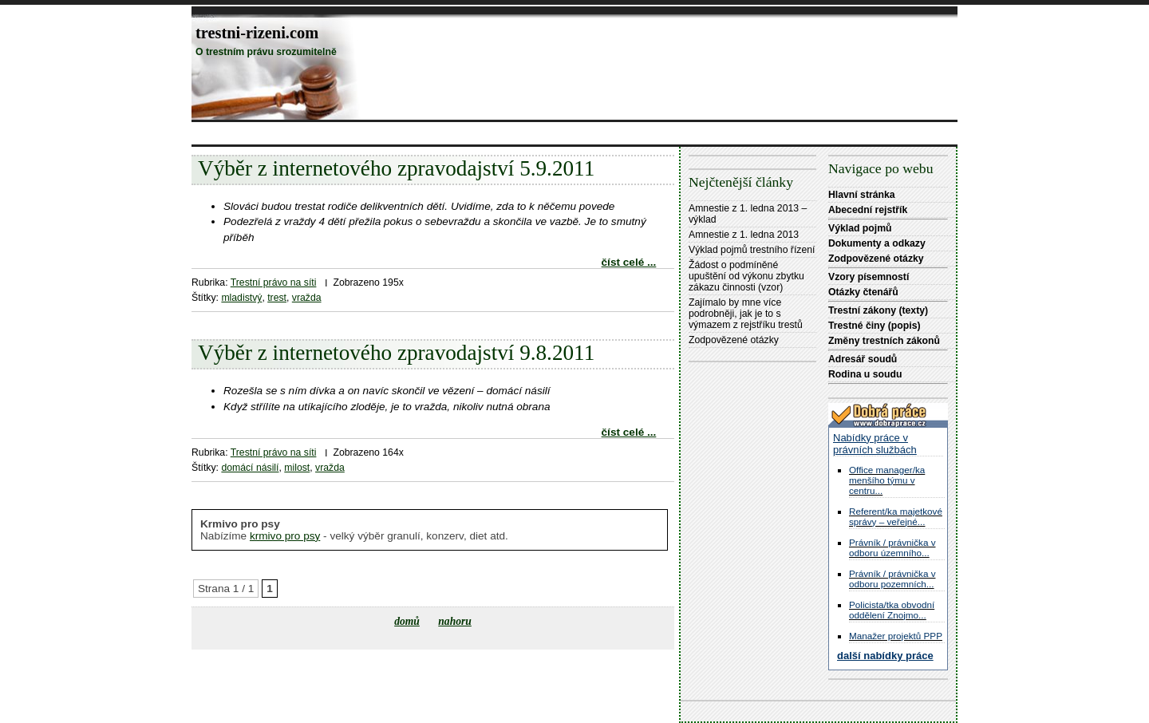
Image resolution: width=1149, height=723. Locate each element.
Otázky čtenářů (863, 292)
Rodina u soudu (865, 374)
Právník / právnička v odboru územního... (892, 547)
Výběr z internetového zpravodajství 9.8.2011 (396, 353)
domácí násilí (249, 467)
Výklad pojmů (860, 228)
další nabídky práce (885, 656)
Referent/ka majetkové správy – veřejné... (895, 516)
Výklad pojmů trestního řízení (752, 249)
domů (407, 621)
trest (276, 297)
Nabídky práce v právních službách (875, 444)
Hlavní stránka (861, 194)
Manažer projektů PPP (895, 635)
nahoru (455, 621)
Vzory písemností (868, 276)
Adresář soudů (862, 359)
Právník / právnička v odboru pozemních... (892, 578)
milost (297, 467)
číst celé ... (629, 262)
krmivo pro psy (285, 536)
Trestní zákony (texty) (878, 310)
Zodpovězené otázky (734, 340)
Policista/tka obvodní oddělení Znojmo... (891, 609)
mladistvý (241, 297)
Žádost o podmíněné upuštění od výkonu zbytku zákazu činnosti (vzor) (746, 276)
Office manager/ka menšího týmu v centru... (887, 480)
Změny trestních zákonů (884, 340)
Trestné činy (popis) (874, 325)
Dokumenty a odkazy (877, 243)
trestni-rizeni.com (256, 32)
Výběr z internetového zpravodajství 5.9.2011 (396, 168)
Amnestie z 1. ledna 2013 (744, 234)
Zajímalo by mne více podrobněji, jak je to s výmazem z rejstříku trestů (746, 313)
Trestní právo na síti (274, 282)
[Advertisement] (482, 133)
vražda (307, 297)
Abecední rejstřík (867, 209)
